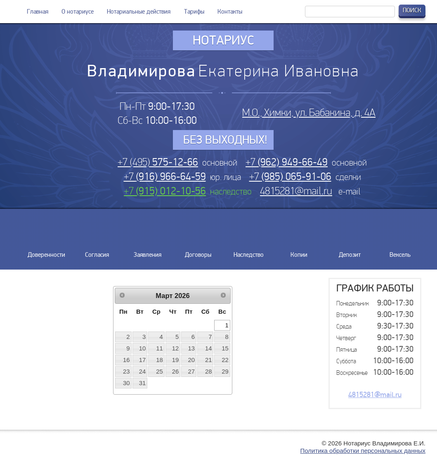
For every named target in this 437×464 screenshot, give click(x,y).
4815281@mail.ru (296, 191)
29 (225, 371)
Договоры (198, 251)
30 (126, 383)
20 (191, 360)
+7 (287, 162)
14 (208, 348)
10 (142, 348)
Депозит (349, 251)
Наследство (249, 251)
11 (159, 348)
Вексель (400, 251)
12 (175, 348)
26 (175, 371)
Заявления (147, 251)
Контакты (229, 11)
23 (126, 371)
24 (142, 371)
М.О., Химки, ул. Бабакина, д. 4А (309, 112)
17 (142, 360)
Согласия (97, 251)
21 (208, 360)
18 (159, 360)
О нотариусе (77, 11)
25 (159, 371)
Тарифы (194, 11)
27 (191, 371)
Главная (37, 11)
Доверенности (46, 251)
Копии (299, 251)
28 (208, 371)
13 (191, 348)
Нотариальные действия (138, 11)
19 (175, 360)
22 (225, 360)
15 (225, 348)
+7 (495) (158, 162)
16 (126, 360)
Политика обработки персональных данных (362, 450)
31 (142, 383)
